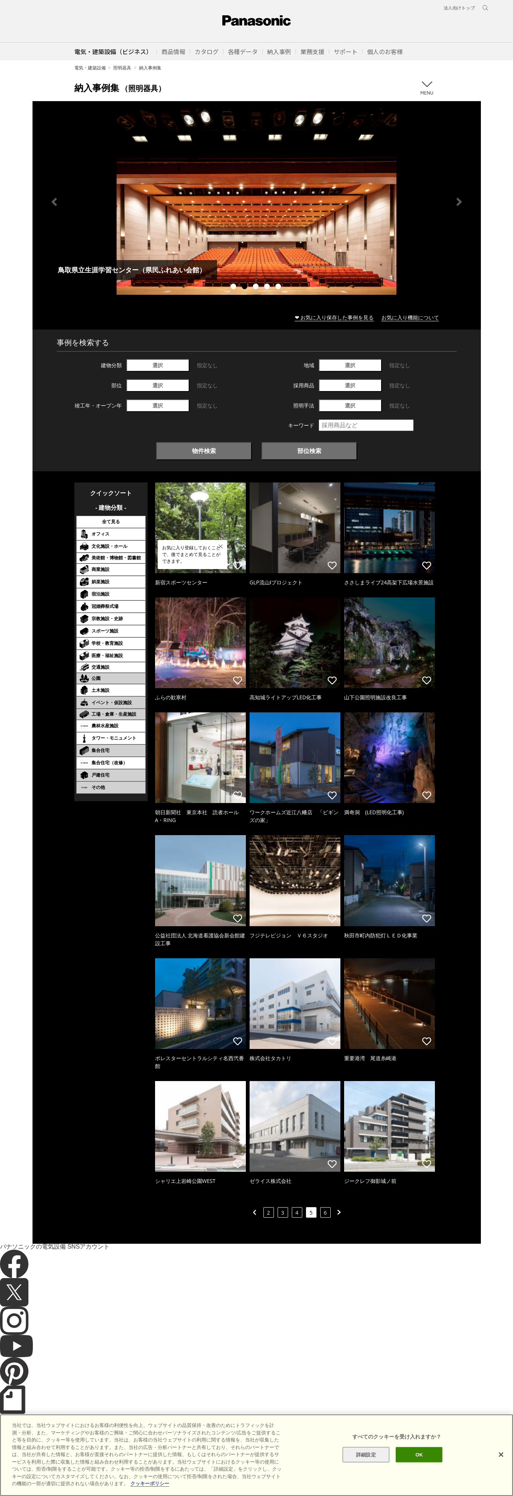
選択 (157, 365)
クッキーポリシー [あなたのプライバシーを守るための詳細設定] (149, 1483)
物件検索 (204, 451)
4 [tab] (268, 287)
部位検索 (309, 451)
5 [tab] (279, 287)
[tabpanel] (257, 202)
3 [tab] (256, 287)
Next (459, 201)
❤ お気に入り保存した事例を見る (334, 317)
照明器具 (122, 68)
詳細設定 (366, 1454)
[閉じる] (501, 1454)
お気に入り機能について (410, 317)
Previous (54, 201)
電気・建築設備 (90, 68)
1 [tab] (234, 287)
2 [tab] (245, 287)
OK (419, 1454)
